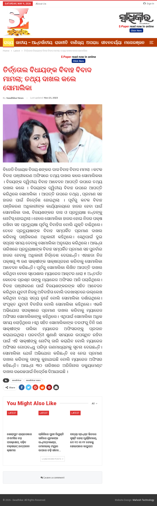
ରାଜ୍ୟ (8, 42)
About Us (41, 3)
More (129, 42)
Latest (12, 413)
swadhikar (16, 380)
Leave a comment (53, 477)
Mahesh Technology (143, 500)
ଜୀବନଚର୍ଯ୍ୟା (111, 42)
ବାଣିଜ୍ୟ (77, 42)
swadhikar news (33, 380)
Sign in (148, 3)
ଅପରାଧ (92, 42)
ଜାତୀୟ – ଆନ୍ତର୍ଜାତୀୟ (34, 42)
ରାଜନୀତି (61, 42)
